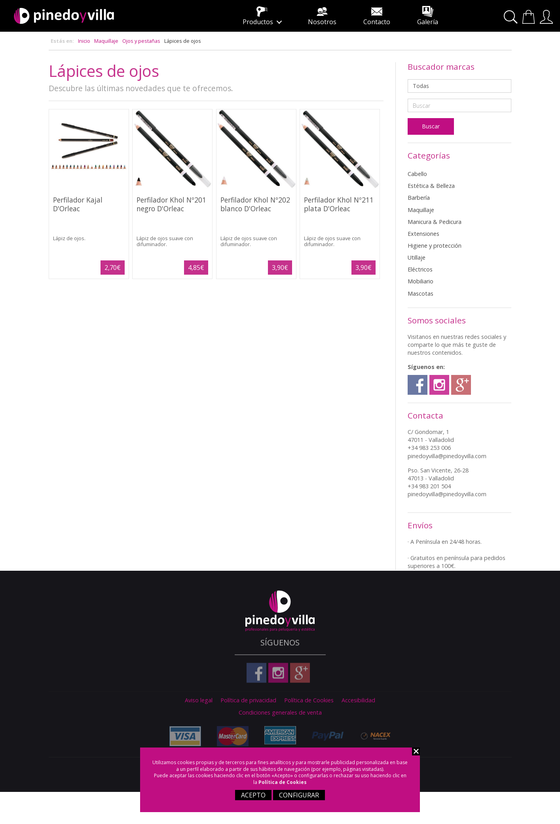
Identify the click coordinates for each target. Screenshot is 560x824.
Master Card (231, 736)
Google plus (461, 385)
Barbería (419, 197)
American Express (278, 735)
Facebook (417, 385)
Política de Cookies (282, 782)
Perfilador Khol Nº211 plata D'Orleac (339, 204)
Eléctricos (420, 269)
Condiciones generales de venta (280, 712)
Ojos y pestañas (141, 40)
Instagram (439, 385)
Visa (183, 736)
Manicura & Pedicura (434, 222)
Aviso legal (199, 700)
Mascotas (420, 293)
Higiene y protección (434, 245)
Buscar (511, 17)
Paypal (326, 736)
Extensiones (423, 233)
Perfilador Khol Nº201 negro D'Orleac (171, 204)
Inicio (84, 40)
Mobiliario (420, 281)
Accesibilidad (358, 700)
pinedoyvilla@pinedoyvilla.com (447, 456)
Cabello (417, 174)
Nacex (373, 736)
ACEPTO (253, 795)
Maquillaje (106, 40)
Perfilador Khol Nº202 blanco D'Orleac (255, 204)
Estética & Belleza (431, 185)
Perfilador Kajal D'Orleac (78, 204)
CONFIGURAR (299, 795)
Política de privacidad (248, 700)
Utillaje (416, 257)
